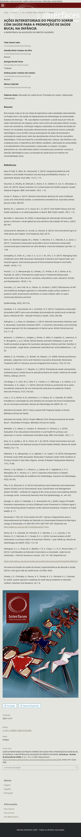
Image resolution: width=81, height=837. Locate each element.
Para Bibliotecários (11, 817)
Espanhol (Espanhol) (30, 706)
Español (7, 789)
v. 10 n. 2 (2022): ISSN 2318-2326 (32, 12)
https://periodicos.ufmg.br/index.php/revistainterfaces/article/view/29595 (32, 759)
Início (6, 12)
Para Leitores (9, 809)
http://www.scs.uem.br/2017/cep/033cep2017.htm (26, 527)
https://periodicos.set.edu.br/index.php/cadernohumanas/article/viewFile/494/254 (40, 561)
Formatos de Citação (12, 767)
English (7, 785)
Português (10, 706)
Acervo (14, 12)
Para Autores (9, 813)
